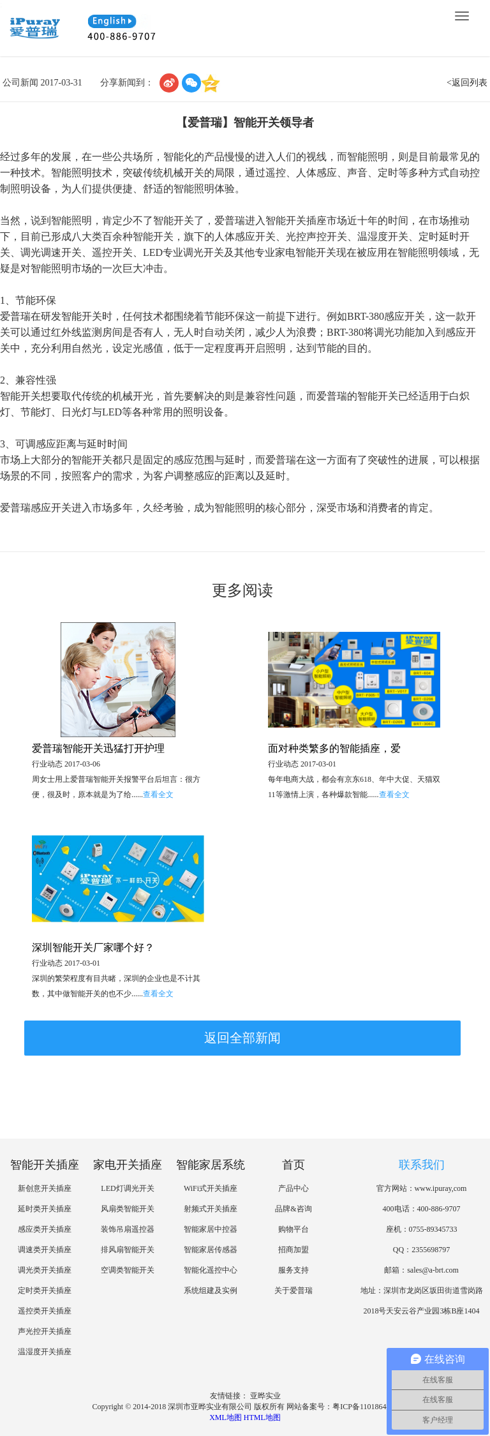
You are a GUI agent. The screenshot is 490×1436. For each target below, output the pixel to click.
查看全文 (158, 794)
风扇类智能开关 (127, 1208)
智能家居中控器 (210, 1229)
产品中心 (293, 1188)
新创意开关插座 (44, 1188)
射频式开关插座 (210, 1208)
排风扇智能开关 (127, 1249)
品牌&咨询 (293, 1208)
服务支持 (293, 1270)
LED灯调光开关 (127, 1188)
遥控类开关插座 (44, 1310)
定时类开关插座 (44, 1290)
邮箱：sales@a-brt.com (421, 1270)
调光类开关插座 (44, 1270)
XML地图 (225, 1417)
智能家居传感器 (210, 1249)
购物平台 (293, 1229)
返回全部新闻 (242, 1038)
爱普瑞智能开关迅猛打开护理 (98, 748)
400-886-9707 (439, 1208)
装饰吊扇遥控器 (127, 1229)
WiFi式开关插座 (210, 1188)
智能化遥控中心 (210, 1270)
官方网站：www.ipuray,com (421, 1188)
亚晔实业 (265, 1395)
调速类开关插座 (44, 1249)
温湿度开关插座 (44, 1351)
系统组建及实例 (210, 1290)
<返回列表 (467, 82)
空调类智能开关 (127, 1270)
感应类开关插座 (44, 1229)
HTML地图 (262, 1417)
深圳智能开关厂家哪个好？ (93, 947)
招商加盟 (293, 1249)
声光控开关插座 (44, 1331)
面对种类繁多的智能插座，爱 (334, 748)
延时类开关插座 (44, 1208)
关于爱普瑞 (293, 1290)
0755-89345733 (433, 1229)
